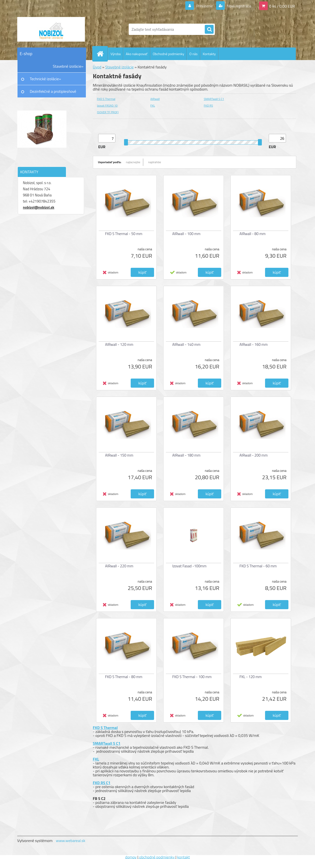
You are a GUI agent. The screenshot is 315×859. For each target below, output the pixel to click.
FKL (152, 105)
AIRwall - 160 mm (253, 344)
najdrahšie (154, 162)
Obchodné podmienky (168, 53)
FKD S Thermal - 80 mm (123, 677)
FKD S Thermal (106, 98)
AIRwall (155, 98)
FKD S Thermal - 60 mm (258, 566)
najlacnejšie (133, 162)
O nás (193, 53)
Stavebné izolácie (119, 67)
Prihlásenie (201, 6)
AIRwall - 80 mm (252, 234)
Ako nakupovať (136, 53)
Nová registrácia (237, 6)
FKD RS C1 (101, 783)
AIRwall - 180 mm (186, 455)
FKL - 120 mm (250, 677)
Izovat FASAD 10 (107, 105)
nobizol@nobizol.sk (38, 207)
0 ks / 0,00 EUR (282, 6)
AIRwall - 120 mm (119, 344)
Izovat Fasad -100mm (189, 566)
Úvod (97, 67)
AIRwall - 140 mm (186, 344)
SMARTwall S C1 (214, 98)
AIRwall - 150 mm (119, 455)
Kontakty (209, 53)
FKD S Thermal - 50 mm (123, 234)
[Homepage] (102, 54)
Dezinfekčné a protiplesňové (53, 91)
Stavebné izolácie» (68, 66)
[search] (209, 29)
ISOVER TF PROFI (108, 112)
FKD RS (208, 105)
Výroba (115, 53)
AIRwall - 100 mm (186, 234)
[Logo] (51, 29)
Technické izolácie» (45, 79)
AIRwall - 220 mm (119, 566)
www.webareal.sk (70, 840)
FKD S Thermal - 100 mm (192, 677)
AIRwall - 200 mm (253, 455)
